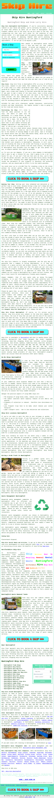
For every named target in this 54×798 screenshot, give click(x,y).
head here (45, 546)
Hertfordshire (39, 750)
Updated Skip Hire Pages (21, 785)
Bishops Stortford (8, 763)
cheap (44, 186)
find (6, 648)
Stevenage (32, 756)
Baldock (6, 765)
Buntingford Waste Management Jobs (35, 747)
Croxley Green (30, 754)
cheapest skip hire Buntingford (15, 309)
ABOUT (37, 13)
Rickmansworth (29, 760)
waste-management (23, 720)
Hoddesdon (14, 758)
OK (34, 797)
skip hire (30, 597)
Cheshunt (4, 761)
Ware (50, 756)
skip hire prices (14, 314)
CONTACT (43, 13)
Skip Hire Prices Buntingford (13, 312)
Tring (45, 754)
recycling (42, 623)
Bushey (4, 754)
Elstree (22, 758)
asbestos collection (18, 723)
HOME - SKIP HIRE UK (27, 779)
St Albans (37, 763)
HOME (29, 13)
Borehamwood (12, 752)
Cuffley (38, 754)
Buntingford (19, 188)
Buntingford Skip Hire (13, 661)
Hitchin (19, 761)
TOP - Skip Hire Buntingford (11, 771)
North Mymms (28, 763)
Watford (4, 752)
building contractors (42, 722)
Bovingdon (48, 752)
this (37, 544)
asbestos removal (17, 617)
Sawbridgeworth (13, 756)
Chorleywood (39, 760)
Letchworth (9, 760)
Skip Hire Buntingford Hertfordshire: (15, 26)
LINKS (33, 13)
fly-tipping (14, 300)
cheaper (4, 305)
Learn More (28, 797)
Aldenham (32, 752)
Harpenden (48, 760)
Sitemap (2, 785)
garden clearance (27, 718)
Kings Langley (23, 752)
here (49, 743)
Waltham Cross (42, 756)
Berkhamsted (5, 758)
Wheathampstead (47, 763)
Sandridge (40, 752)
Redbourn (19, 763)
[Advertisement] (41, 117)
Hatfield (21, 754)
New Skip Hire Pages (10, 785)
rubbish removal (46, 720)
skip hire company (43, 587)
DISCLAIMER (49, 13)
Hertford (12, 761)
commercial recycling (20, 725)
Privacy (51, 785)
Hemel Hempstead (39, 758)
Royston (29, 758)
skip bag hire (35, 601)
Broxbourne (23, 756)
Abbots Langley (46, 761)
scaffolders (18, 722)
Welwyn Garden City (31, 761)
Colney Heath (11, 754)
